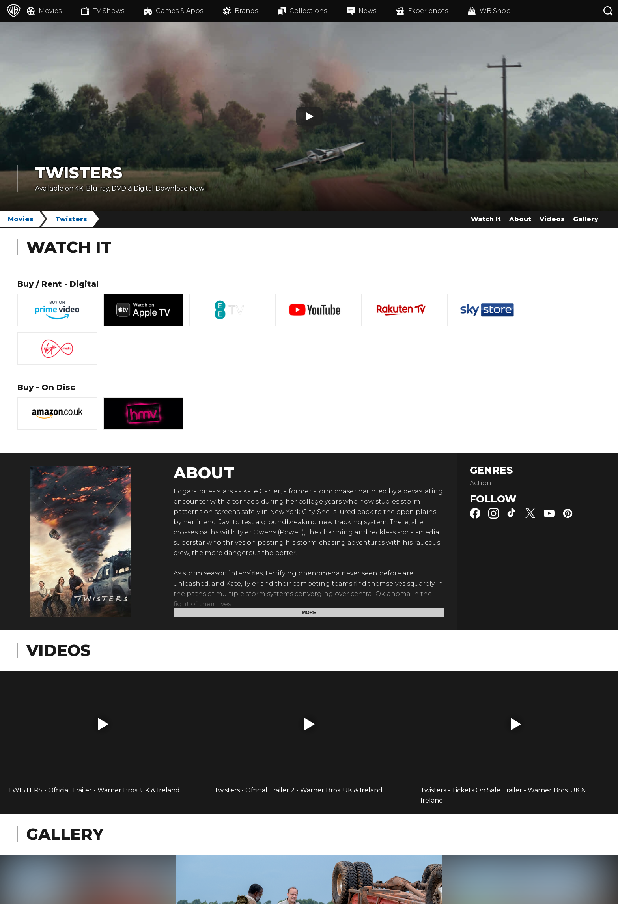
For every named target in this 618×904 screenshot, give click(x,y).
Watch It (486, 219)
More (309, 612)
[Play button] (309, 116)
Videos (552, 219)
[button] (103, 724)
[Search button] (608, 11)
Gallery (585, 219)
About (520, 219)
